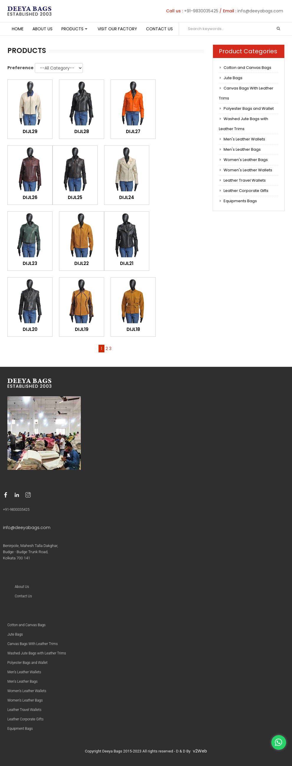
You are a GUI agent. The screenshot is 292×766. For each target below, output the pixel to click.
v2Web (200, 751)
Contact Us (159, 29)
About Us (42, 29)
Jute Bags (233, 78)
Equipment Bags (20, 729)
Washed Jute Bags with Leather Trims (243, 124)
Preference (20, 68)
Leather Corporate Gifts (246, 190)
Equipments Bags (240, 201)
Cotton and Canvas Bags (247, 67)
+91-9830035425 (201, 11)
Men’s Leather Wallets (24, 672)
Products (72, 29)
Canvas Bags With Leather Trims (246, 93)
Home (18, 29)
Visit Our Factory (117, 29)
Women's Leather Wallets (248, 170)
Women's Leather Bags (246, 160)
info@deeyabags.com (260, 11)
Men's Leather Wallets (244, 139)
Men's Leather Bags (242, 149)
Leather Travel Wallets (245, 180)
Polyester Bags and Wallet (249, 108)
